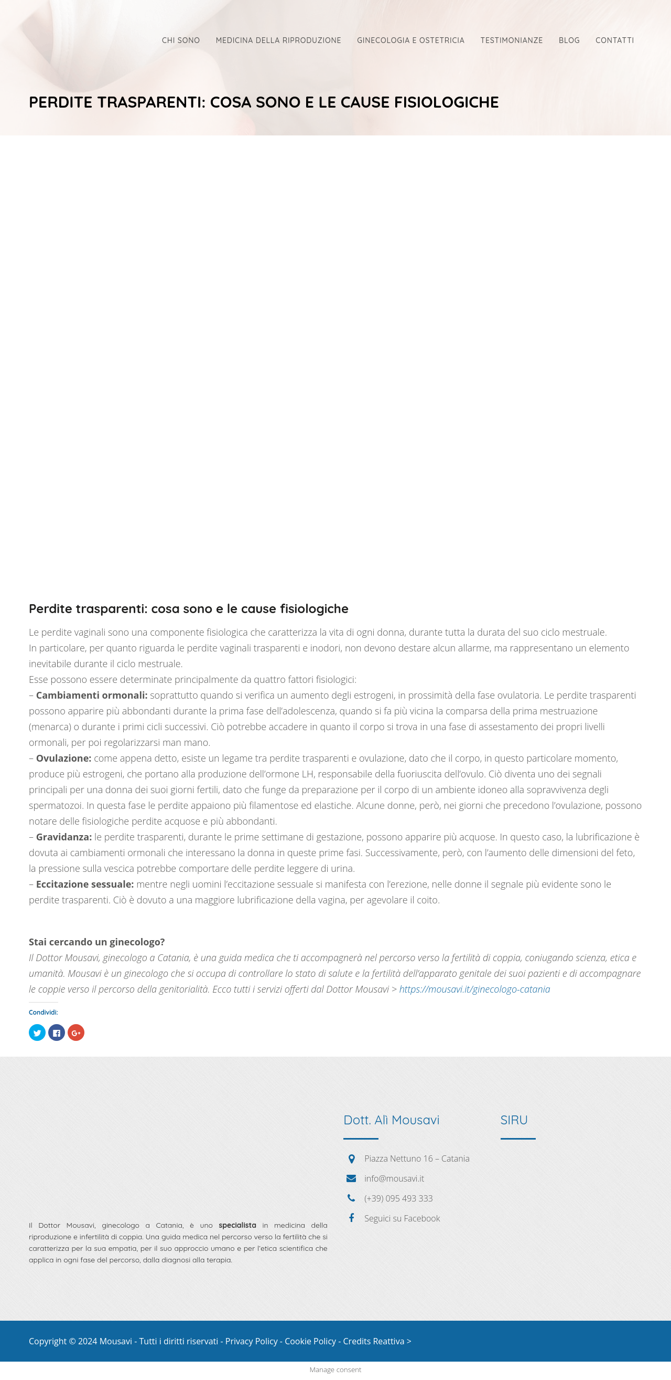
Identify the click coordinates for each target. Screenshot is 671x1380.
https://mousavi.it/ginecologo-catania (474, 989)
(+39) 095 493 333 (398, 1198)
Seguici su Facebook (402, 1218)
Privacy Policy (251, 1341)
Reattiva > (392, 1341)
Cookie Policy (310, 1341)
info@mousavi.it (394, 1178)
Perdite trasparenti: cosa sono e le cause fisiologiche (189, 608)
